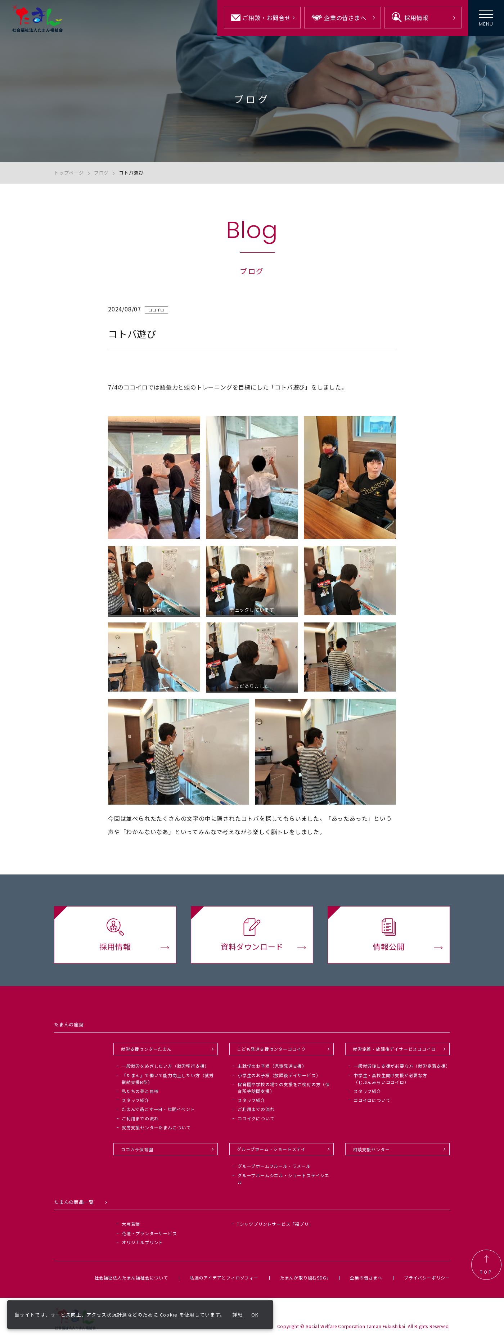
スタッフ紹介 (135, 1100)
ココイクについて (256, 1118)
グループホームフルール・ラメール (274, 1166)
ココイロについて (372, 1100)
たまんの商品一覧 (74, 1201)
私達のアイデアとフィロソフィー (224, 1277)
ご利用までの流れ (140, 1118)
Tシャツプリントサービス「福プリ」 (275, 1224)
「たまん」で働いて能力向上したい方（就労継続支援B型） (168, 1078)
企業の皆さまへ (366, 1277)
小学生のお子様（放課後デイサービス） (279, 1075)
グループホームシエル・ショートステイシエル (283, 1178)
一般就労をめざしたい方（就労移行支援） (165, 1066)
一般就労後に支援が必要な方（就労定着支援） (402, 1066)
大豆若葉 (131, 1224)
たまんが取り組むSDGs (304, 1277)
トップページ (69, 172)
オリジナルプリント (142, 1242)
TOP (486, 1265)
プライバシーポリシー (427, 1277)
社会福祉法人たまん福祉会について (131, 1277)
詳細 (238, 1314)
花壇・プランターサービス (149, 1233)
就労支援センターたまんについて (156, 1127)
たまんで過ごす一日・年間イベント (158, 1109)
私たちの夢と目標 (140, 1091)
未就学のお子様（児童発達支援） (272, 1066)
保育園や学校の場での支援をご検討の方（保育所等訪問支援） (284, 1087)
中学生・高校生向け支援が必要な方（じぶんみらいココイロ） (390, 1078)
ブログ (101, 172)
